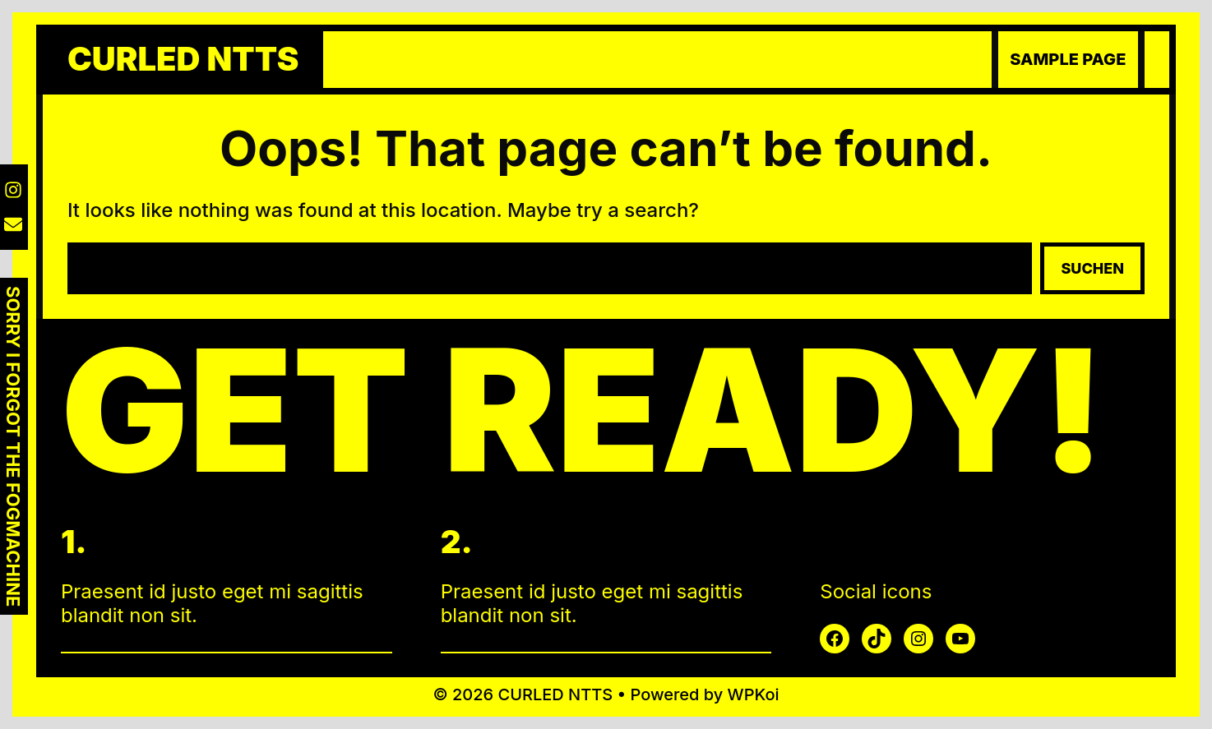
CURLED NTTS (182, 59)
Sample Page (1068, 59)
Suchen (1092, 268)
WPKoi (753, 694)
